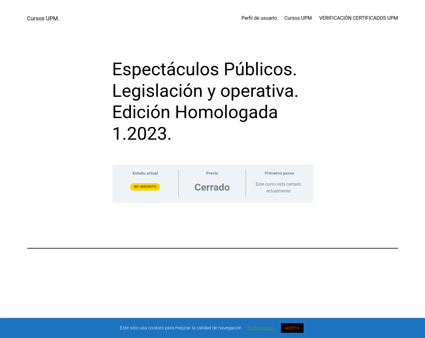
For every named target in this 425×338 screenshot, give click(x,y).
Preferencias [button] (260, 328)
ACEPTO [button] (292, 328)
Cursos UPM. (43, 18)
